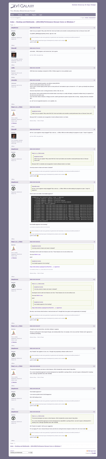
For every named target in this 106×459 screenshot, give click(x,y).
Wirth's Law (37, 254)
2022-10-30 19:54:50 (35, 366)
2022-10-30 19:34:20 (35, 279)
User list (20, 14)
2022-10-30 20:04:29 (35, 411)
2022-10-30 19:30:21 (35, 241)
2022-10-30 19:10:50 (35, 182)
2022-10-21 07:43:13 (35, 48)
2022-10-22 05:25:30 (35, 129)
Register (34, 14)
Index (12, 14)
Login (40, 14)
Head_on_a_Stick (16, 107)
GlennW (13, 48)
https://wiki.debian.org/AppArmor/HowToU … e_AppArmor (45, 266)
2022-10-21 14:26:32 (35, 107)
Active (86, 17)
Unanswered (92, 17)
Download (74, 4)
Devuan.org (81, 4)
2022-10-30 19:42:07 (35, 326)
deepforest (14, 27)
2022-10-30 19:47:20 (35, 348)
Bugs (88, 4)
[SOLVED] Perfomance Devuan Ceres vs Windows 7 (55, 22)
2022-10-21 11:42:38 (35, 80)
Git (85, 4)
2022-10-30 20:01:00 (35, 388)
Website (15, 123)
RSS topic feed (92, 451)
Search (27, 14)
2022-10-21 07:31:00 (35, 27)
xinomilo (14, 80)
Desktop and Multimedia (25, 22)
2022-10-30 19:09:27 (35, 149)
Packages (93, 4)
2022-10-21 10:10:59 (35, 67)
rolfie (13, 68)
